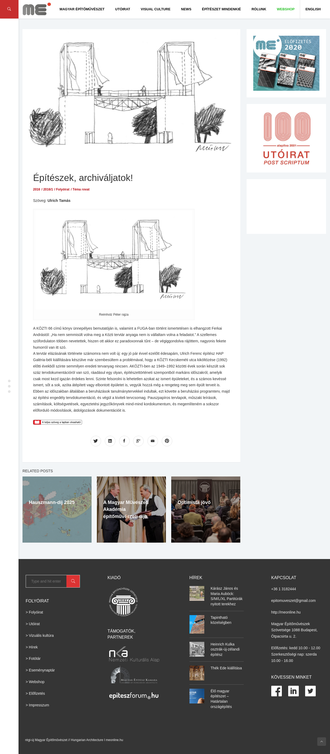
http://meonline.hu (286, 612)
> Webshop (35, 682)
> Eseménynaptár (40, 670)
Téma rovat (81, 189)
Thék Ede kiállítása (226, 668)
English (313, 9)
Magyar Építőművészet (82, 9)
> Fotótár (33, 658)
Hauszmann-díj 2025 (52, 502)
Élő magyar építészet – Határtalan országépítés (221, 699)
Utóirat (122, 9)
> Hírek (32, 647)
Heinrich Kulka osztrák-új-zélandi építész (225, 649)
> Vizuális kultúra (40, 635)
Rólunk (258, 9)
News (186, 9)
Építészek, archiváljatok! (83, 177)
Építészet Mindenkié (221, 9)
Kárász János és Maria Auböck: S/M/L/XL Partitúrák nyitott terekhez (227, 596)
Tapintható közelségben (221, 620)
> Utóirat (33, 624)
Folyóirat (63, 189)
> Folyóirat (34, 612)
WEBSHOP (286, 9)
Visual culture (155, 9)
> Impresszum (37, 705)
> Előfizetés (35, 693)
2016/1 (48, 189)
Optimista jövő (194, 502)
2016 (36, 189)
